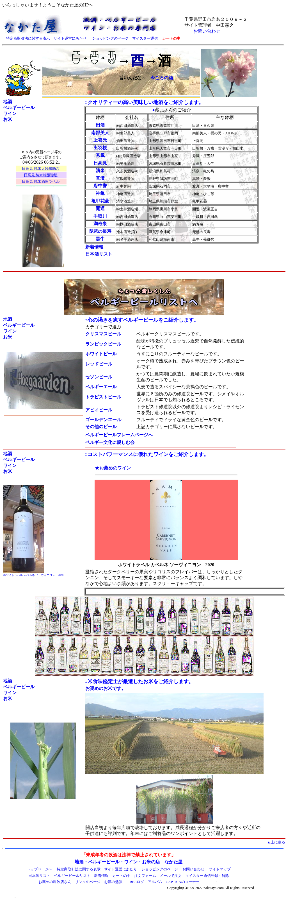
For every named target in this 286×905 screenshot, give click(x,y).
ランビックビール (103, 344)
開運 (100, 208)
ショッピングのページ (110, 38)
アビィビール (98, 409)
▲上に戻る (276, 842)
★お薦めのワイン (113, 468)
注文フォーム (145, 876)
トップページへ (39, 869)
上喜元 (100, 140)
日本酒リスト (39, 876)
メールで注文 (171, 876)
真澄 (100, 178)
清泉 (100, 170)
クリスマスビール (103, 333)
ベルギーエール (101, 386)
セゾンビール (98, 376)
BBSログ (137, 882)
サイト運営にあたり (70, 38)
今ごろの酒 (161, 77)
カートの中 (121, 876)
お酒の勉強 (113, 882)
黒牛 (100, 238)
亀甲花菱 (100, 200)
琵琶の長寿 (100, 231)
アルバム (155, 882)
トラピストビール (103, 396)
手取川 (100, 216)
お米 (7, 119)
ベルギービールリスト (72, 876)
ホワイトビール (101, 353)
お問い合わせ (206, 31)
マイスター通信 (145, 38)
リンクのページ (87, 882)
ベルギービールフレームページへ (119, 434)
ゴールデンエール (103, 419)
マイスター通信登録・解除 (207, 876)
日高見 (100, 163)
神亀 (100, 193)
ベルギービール (19, 107)
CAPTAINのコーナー (183, 882)
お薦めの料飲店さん (54, 882)
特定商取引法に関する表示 (28, 38)
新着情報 (94, 247)
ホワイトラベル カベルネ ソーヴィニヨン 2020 (33, 575)
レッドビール (98, 364)
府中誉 (100, 185)
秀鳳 (100, 155)
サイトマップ (220, 869)
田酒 (100, 125)
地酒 (7, 101)
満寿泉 (100, 223)
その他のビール (101, 426)
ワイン (10, 113)
